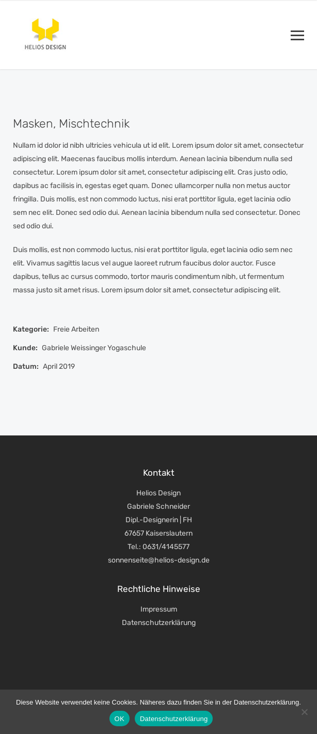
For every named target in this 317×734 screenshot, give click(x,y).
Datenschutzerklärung (159, 622)
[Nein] (304, 712)
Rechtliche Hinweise (158, 589)
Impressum (158, 609)
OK (119, 719)
